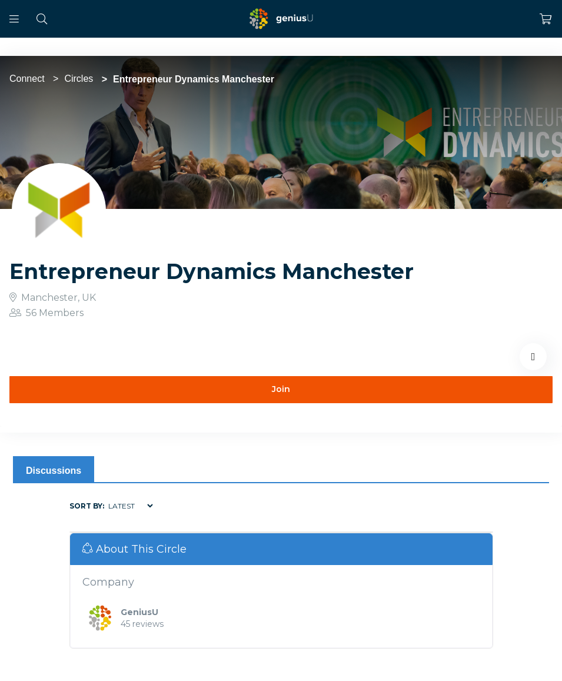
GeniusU (139, 612)
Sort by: (86, 505)
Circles (78, 79)
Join (281, 389)
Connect (27, 79)
